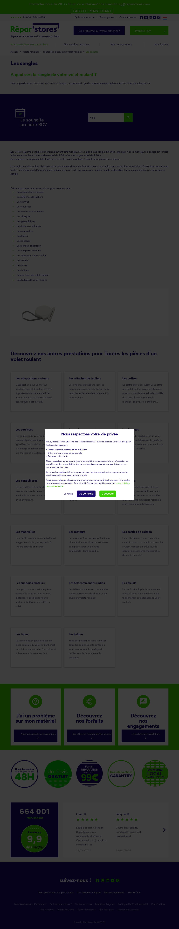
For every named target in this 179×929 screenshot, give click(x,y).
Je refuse (68, 494)
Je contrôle (86, 493)
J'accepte (108, 493)
